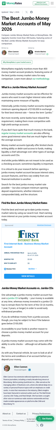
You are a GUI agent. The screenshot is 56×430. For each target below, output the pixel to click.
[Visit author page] (6, 368)
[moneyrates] (12, 3)
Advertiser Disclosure (44, 225)
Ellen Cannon (13, 52)
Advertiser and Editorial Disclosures (41, 3)
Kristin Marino (40, 52)
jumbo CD (13, 298)
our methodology (40, 78)
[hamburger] (52, 3)
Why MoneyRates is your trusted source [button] (17, 62)
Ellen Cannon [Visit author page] (20, 367)
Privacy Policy (19, 420)
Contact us (21, 413)
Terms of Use (7, 420)
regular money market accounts (17, 133)
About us (6, 413)
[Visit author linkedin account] (30, 370)
